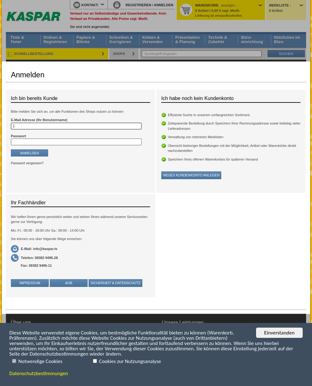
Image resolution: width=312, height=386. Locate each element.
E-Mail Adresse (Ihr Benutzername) (39, 120)
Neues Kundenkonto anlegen (191, 175)
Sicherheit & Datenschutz (115, 283)
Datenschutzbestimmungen (38, 373)
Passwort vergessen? (27, 163)
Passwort (18, 136)
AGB (68, 283)
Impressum (30, 283)
